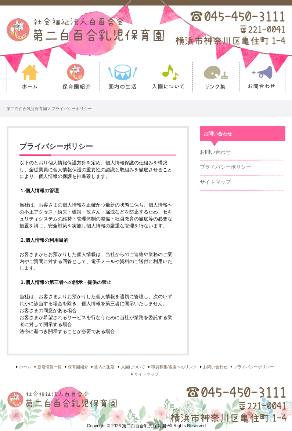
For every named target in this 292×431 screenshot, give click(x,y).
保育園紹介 (76, 81)
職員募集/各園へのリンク (174, 367)
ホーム (30, 81)
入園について (169, 81)
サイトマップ (215, 182)
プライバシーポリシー (225, 167)
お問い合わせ (262, 81)
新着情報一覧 (49, 367)
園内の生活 (123, 81)
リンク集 (215, 81)
